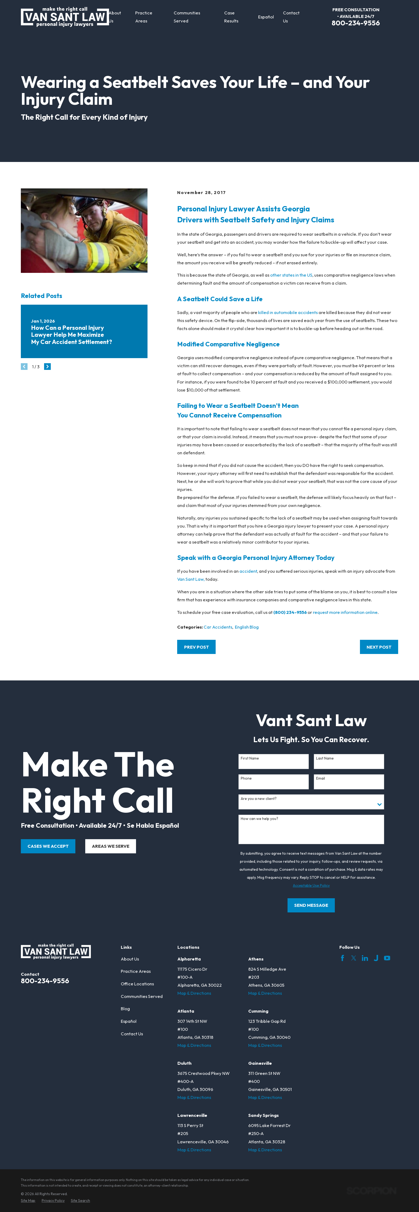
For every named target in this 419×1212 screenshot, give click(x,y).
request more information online (345, 612)
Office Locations (137, 983)
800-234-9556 (356, 22)
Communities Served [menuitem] (187, 17)
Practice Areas (136, 971)
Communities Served (142, 996)
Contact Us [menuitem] (291, 17)
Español (129, 1021)
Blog (125, 1008)
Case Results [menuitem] (231, 17)
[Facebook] (342, 958)
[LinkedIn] (365, 958)
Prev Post (196, 647)
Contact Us (132, 1033)
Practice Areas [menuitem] (143, 17)
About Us (130, 959)
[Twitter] (354, 958)
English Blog (247, 627)
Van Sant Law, (191, 579)
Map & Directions (194, 993)
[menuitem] (28, 1200)
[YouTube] (387, 958)
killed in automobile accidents (287, 312)
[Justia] (376, 958)
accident (248, 571)
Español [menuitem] (266, 17)
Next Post (379, 647)
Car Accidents (218, 627)
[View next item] (47, 366)
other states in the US (291, 275)
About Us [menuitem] (114, 17)
